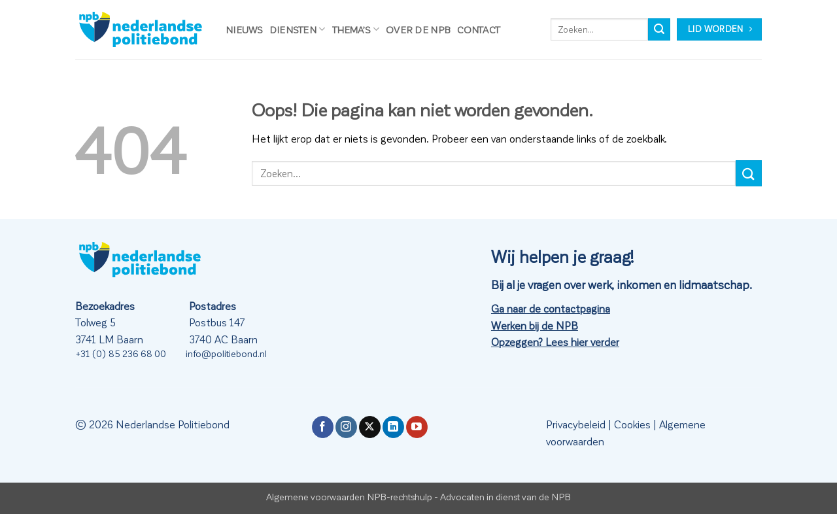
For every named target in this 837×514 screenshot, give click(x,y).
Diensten (297, 29)
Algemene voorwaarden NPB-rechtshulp (349, 496)
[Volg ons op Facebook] (322, 427)
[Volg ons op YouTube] (417, 427)
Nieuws (244, 29)
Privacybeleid (576, 424)
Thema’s (356, 29)
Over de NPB (418, 29)
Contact (478, 29)
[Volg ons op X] (370, 427)
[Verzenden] (659, 29)
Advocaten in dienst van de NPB (505, 496)
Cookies (632, 424)
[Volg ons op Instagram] (346, 427)
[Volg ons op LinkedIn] (393, 427)
